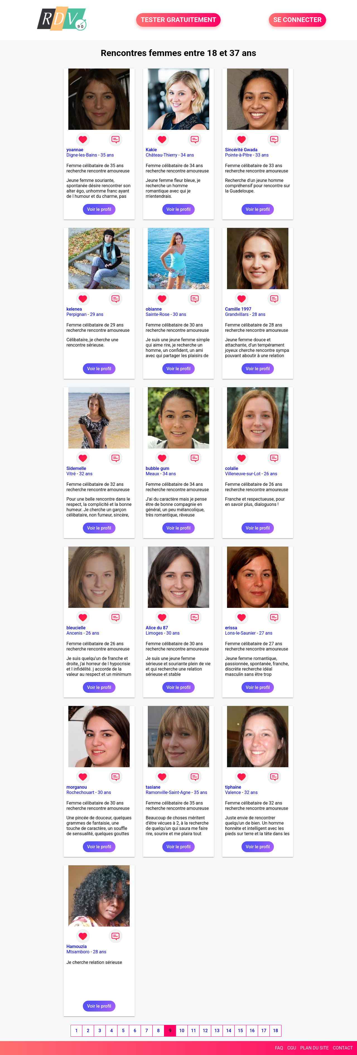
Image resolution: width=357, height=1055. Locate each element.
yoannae (74, 149)
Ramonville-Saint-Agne (168, 792)
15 (240, 1030)
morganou (76, 787)
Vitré (71, 473)
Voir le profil (99, 209)
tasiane (153, 787)
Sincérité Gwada (241, 149)
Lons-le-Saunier (240, 633)
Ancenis (74, 633)
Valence (233, 792)
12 (205, 1030)
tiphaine (233, 787)
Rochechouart (80, 792)
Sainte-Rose (158, 314)
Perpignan (76, 314)
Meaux (152, 473)
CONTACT (343, 1048)
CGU (291, 1048)
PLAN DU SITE (314, 1048)
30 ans (179, 314)
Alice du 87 (157, 627)
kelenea (74, 309)
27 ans (265, 633)
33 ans (262, 155)
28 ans (259, 314)
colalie (231, 468)
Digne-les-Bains (81, 155)
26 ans (270, 473)
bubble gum (157, 468)
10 (181, 1030)
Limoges (154, 633)
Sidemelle (76, 468)
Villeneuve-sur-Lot (242, 473)
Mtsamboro (78, 951)
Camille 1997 (238, 309)
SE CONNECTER (297, 20)
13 (216, 1030)
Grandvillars (237, 314)
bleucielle (75, 627)
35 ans (107, 155)
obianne (154, 309)
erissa (231, 627)
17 (263, 1030)
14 (228, 1030)
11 (193, 1030)
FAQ (279, 1048)
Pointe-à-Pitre (238, 155)
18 (275, 1030)
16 (252, 1030)
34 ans (187, 155)
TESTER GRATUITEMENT (178, 20)
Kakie (151, 149)
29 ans (96, 314)
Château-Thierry (161, 155)
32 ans (86, 473)
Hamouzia (76, 946)
